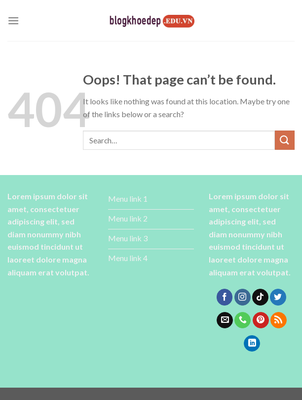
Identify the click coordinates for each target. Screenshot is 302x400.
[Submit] (285, 140)
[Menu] (13, 20)
